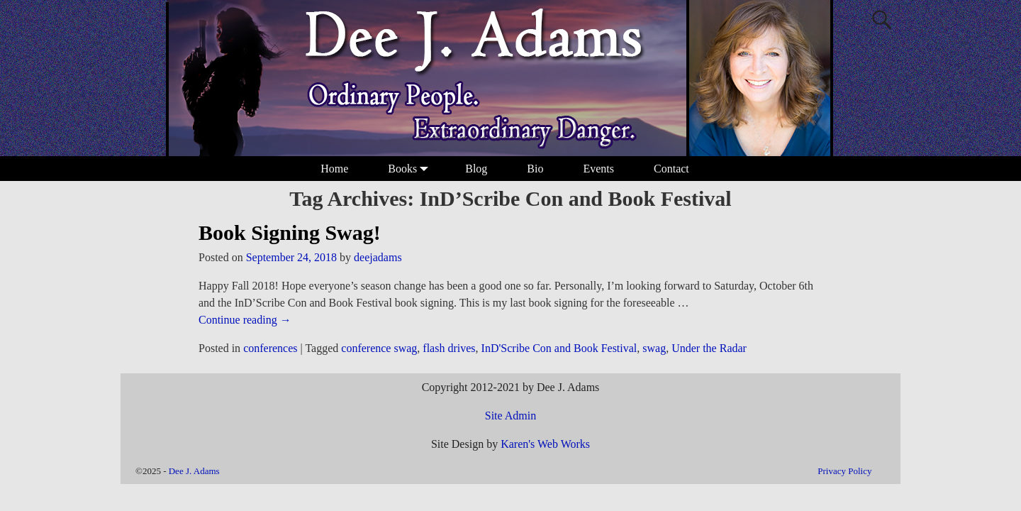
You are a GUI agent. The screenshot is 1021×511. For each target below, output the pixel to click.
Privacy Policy (844, 471)
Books (411, 168)
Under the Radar (709, 348)
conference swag (379, 348)
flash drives (449, 348)
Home (334, 169)
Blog (476, 169)
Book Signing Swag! (290, 232)
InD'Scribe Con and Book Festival (559, 348)
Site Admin (510, 416)
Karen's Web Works (545, 444)
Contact (671, 169)
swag (654, 348)
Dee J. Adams (194, 471)
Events (598, 169)
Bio (535, 169)
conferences (270, 348)
